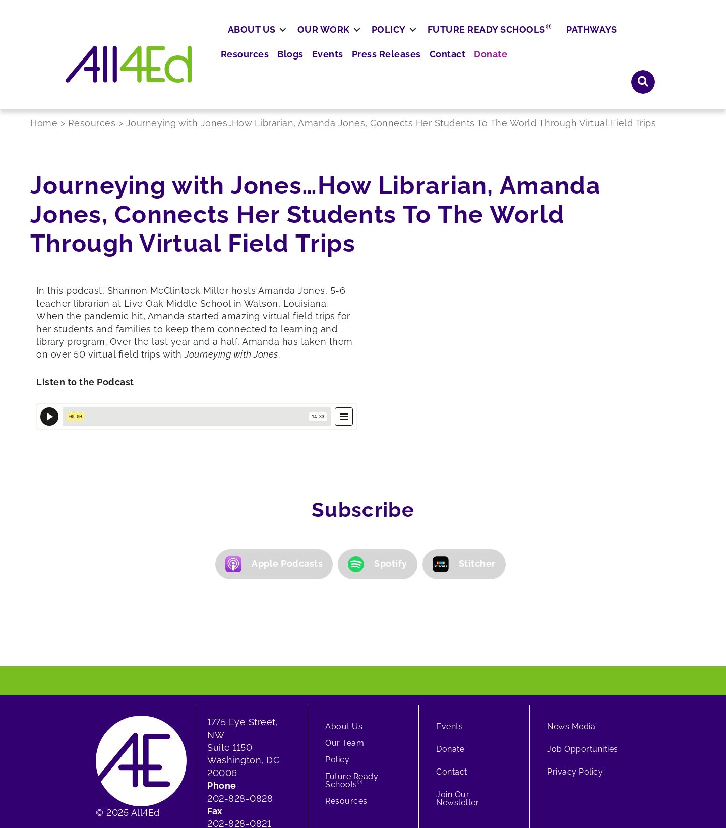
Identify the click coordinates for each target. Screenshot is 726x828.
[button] (516, 778)
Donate (601, 40)
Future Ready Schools (526, 68)
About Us (289, 69)
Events (451, 40)
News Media (571, 640)
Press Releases (504, 40)
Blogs (417, 40)
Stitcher (464, 478)
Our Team (344, 657)
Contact (560, 40)
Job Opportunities (582, 663)
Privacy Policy (575, 685)
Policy (425, 69)
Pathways (628, 69)
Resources (374, 40)
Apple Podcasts (274, 478)
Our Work (360, 69)
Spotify (377, 478)
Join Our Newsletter (457, 712)
